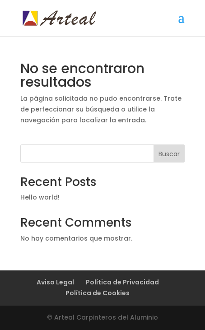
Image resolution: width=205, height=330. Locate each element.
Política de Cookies (97, 292)
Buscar (169, 153)
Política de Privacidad (122, 282)
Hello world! (40, 197)
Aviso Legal (55, 282)
